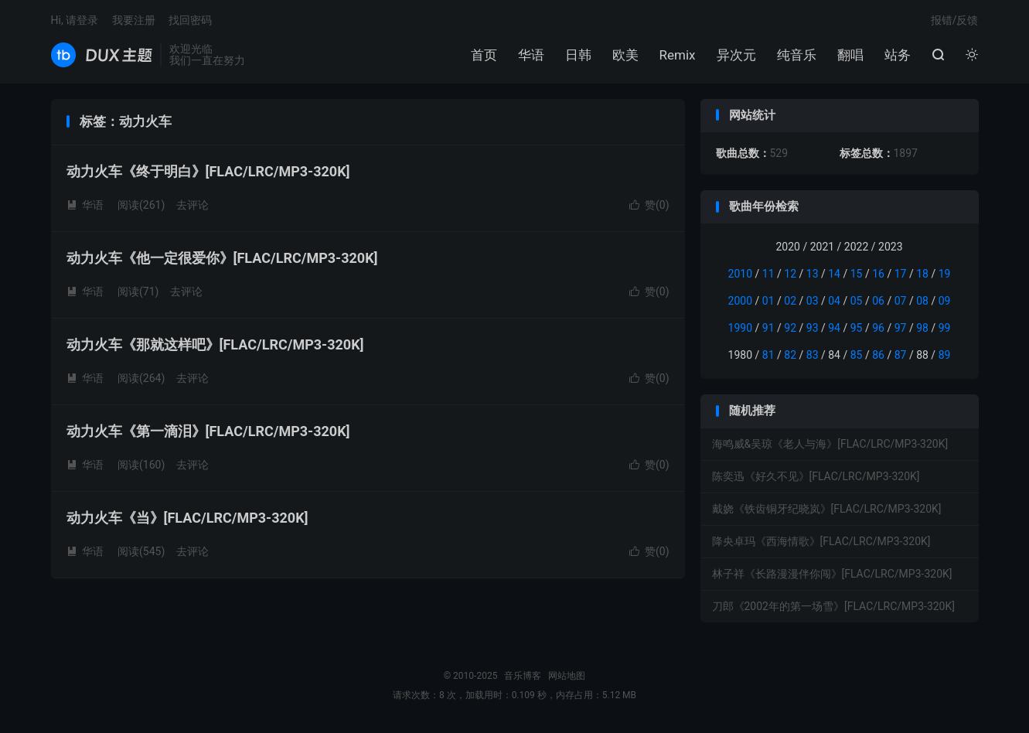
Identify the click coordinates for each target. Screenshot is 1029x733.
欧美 (625, 55)
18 (922, 274)
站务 (897, 55)
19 (945, 274)
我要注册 (133, 20)
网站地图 (566, 675)
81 (768, 355)
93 (812, 328)
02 (790, 301)
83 (812, 355)
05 (856, 301)
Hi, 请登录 (75, 20)
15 (856, 274)
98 (922, 328)
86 (878, 355)
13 (812, 274)
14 (834, 274)
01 (768, 301)
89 (945, 355)
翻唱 (850, 55)
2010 (740, 274)
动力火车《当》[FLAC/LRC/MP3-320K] (187, 518)
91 (768, 328)
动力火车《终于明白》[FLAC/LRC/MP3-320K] (208, 171)
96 (878, 328)
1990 (740, 328)
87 (900, 355)
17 (900, 274)
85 (856, 355)
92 (790, 328)
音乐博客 (101, 55)
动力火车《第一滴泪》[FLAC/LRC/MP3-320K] (208, 431)
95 (856, 328)
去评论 (192, 205)
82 (790, 355)
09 (945, 301)
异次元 (736, 55)
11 (768, 274)
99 (945, 328)
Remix (677, 55)
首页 (484, 55)
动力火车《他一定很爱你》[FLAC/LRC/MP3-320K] (222, 258)
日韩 (578, 55)
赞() (649, 205)
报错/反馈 (955, 20)
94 (834, 328)
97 (900, 328)
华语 (531, 55)
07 (900, 301)
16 (878, 274)
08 (922, 301)
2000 (740, 301)
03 (812, 301)
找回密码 (190, 20)
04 (834, 301)
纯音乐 (796, 55)
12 (790, 274)
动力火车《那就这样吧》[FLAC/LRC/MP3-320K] (215, 344)
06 (878, 301)
